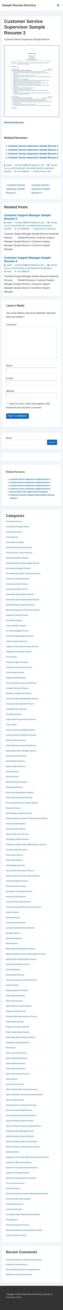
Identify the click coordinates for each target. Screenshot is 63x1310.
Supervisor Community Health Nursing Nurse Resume (27, 1157)
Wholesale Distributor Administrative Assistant (24, 1230)
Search (9, 438)
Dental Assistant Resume (16, 740)
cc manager (50, 229)
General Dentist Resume (15, 829)
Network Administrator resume (18, 964)
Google (9, 1264)
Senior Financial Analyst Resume (19, 1110)
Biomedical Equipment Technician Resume (23, 610)
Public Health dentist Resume (17, 1032)
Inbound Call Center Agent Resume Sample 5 (29, 492)
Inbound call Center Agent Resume (20, 871)
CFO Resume (11, 657)
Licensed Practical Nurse (16, 923)
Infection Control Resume (16, 886)
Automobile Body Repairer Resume (20, 594)
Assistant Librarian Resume (17, 584)
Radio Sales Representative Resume (20, 1037)
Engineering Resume (14, 787)
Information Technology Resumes (19, 891)
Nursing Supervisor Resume (17, 990)
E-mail (9, 378)
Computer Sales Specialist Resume (20, 704)
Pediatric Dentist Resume (16, 1011)
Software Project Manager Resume (20, 1131)
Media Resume (12, 943)
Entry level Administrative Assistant (19, 792)
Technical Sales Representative (18, 1199)
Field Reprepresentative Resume (19, 813)
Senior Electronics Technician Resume (21, 1105)
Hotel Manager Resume (15, 865)
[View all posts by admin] (8, 165)
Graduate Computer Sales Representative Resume (26, 844)
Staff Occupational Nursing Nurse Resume (23, 1147)
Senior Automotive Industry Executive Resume (24, 1095)
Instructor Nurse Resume (16, 897)
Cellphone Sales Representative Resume (22, 646)
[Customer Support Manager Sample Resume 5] (35, 223)
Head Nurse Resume (14, 860)
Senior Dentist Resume (15, 1100)
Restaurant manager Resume (17, 1043)
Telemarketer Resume (14, 1204)
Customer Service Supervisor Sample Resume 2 (33, 150)
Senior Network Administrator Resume (21, 1115)
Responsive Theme (14, 1297)
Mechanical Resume (14, 938)
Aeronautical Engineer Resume (18, 568)
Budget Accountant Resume (17, 615)
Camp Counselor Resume (16, 626)
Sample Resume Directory (19, 5)
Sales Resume (12, 1079)
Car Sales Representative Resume (19, 636)
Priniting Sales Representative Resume (21, 1016)
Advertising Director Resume (17, 558)
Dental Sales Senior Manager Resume (21, 751)
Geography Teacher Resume (17, 839)
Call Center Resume (15, 168)
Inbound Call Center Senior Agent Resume (23, 876)
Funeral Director (21, 1264)
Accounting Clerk (33, 1269)
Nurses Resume (12, 985)
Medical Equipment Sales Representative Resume (26, 954)
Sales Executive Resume (16, 1068)
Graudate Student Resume (16, 850)
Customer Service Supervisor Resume (21, 735)
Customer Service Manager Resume (20, 730)
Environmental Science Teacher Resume (22, 803)
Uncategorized (11, 1220)
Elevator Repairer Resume (16, 782)
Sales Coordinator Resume (16, 1058)
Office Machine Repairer (15, 996)
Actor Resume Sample (15, 542)
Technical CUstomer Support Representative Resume (27, 1194)
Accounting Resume (14, 532)
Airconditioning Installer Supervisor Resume (23, 573)
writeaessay (10, 1274)
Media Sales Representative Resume (20, 949)
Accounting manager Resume (17, 527)
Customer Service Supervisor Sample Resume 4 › (41, 189)
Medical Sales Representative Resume (21, 959)
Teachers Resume (13, 1188)
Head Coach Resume (14, 855)
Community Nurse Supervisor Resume (21, 683)
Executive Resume (13, 808)
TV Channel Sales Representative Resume (23, 1214)
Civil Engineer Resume (15, 672)
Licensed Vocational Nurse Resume (20, 928)
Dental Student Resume (15, 761)
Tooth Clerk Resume (14, 1209)
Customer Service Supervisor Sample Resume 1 (33, 146)
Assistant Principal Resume (17, 589)
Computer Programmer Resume (18, 693)
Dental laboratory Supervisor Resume (21, 745)
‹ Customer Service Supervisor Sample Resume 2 (15, 189)
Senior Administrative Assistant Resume (21, 1089)
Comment (11, 324)
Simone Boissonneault (15, 1269)
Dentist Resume (12, 772)
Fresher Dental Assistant (15, 824)
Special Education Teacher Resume (20, 1136)
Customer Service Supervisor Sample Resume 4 (33, 154)
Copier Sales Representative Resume (21, 719)
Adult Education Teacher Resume (19, 553)
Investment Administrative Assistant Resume (23, 907)
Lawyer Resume (12, 912)
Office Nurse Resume (14, 1001)
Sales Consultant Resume (16, 1053)
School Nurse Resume (15, 1084)
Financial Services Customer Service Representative (26, 818)
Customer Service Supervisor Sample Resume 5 (33, 157)
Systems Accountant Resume (17, 1173)
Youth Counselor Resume (16, 1235)
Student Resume (12, 1152)
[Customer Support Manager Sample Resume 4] (35, 265)
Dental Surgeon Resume (15, 766)
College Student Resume (16, 678)
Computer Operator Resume (17, 688)
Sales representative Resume (17, 1074)
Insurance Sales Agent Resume (18, 902)
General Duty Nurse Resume (17, 834)
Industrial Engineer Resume (17, 881)
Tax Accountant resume (15, 1183)
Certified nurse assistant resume (18, 652)
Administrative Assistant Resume (19, 547)
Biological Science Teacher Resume (20, 605)
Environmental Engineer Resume (19, 797)
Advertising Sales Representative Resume (22, 563)
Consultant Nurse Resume (16, 709)
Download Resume (14, 122)
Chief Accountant (25, 1274)
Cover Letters (11, 725)
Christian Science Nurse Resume (19, 667)
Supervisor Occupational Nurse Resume (22, 1168)
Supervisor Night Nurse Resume (18, 1162)
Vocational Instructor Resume (17, 1225)
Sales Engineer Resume (15, 1063)
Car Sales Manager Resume (17, 631)
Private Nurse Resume (15, 1022)
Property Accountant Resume (17, 1027)
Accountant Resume (14, 521)
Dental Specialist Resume (16, 756)
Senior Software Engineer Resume (19, 1121)
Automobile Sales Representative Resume (22, 600)
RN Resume (11, 1048)
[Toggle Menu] (58, 5)
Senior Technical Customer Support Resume (23, 1126)
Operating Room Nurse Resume (18, 1006)
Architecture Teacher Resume (17, 579)
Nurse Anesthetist (13, 969)
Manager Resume (13, 933)
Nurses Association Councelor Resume (21, 980)
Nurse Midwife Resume (15, 975)
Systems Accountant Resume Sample (21, 1178)
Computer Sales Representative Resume (22, 699)
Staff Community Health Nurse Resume (21, 1141)
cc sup (48, 172)
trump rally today (12, 1260)
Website (10, 391)
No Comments (23, 172)
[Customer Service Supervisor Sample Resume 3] (35, 165)
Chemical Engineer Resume (17, 662)
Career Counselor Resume (16, 641)
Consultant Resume (14, 714)
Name (9, 365)
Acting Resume (12, 537)
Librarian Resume (13, 917)
